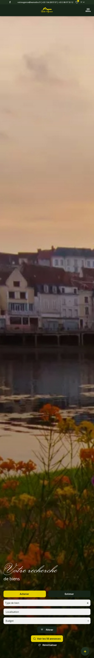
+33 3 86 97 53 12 (66, 2)
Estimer (69, 599)
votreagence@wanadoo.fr (29, 2)
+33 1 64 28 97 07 (49, 2)
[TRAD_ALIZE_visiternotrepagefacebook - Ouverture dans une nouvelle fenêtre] (10, 2)
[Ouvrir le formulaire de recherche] (47, 635)
